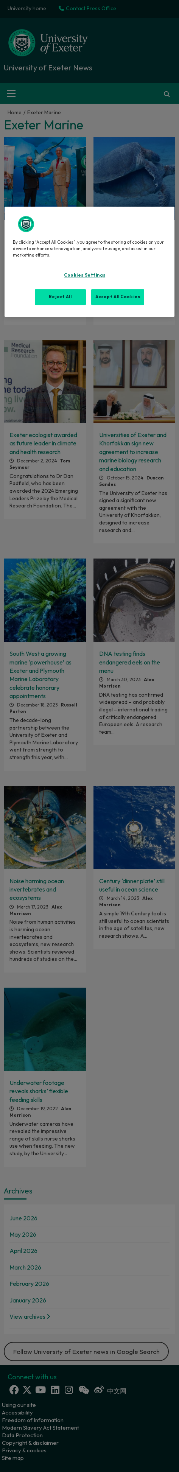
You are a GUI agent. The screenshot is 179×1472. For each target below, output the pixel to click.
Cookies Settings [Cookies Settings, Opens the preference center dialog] (84, 275)
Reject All (60, 296)
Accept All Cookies (117, 296)
